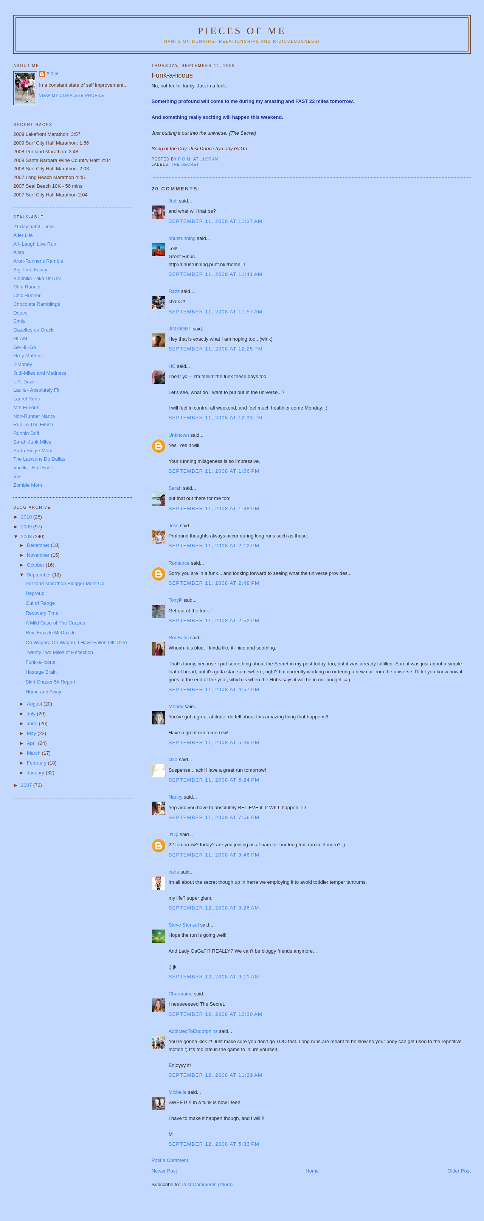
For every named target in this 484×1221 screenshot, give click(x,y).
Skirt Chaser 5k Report (51, 682)
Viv (16, 476)
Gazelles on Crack (33, 330)
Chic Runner (26, 295)
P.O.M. (53, 74)
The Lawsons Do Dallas (39, 459)
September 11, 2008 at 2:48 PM (214, 583)
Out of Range (40, 603)
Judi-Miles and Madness (39, 373)
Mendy (176, 706)
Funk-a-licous (40, 662)
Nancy (176, 797)
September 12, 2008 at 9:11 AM (214, 977)
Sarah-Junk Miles (32, 442)
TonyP (175, 600)
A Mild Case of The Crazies (55, 623)
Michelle (178, 1092)
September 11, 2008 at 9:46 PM (214, 855)
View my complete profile (71, 95)
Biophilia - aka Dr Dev (37, 278)
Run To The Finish (33, 424)
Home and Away (43, 692)
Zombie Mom (27, 485)
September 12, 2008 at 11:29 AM (215, 1075)
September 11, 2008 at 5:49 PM (214, 742)
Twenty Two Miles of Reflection (59, 652)
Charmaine (181, 994)
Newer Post (164, 1171)
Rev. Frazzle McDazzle (51, 632)
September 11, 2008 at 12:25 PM (216, 349)
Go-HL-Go (24, 347)
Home (312, 1171)
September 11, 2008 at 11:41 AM (215, 274)
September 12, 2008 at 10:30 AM (215, 1014)
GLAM (20, 338)
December (39, 545)
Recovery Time (42, 613)
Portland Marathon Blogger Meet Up (65, 583)
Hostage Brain (41, 672)
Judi (173, 201)
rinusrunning (182, 238)
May (32, 733)
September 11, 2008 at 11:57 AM (215, 312)
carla (174, 872)
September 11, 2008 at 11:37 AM (215, 221)
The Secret (185, 164)
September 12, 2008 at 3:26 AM (214, 908)
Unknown (179, 435)
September (39, 575)
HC (172, 366)
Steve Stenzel (184, 925)
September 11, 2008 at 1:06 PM (214, 471)
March (34, 753)
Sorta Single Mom (32, 450)
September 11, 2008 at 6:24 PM (214, 780)
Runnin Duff (26, 433)
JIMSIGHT (180, 329)
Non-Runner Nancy (34, 416)
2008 (27, 536)
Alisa (18, 252)
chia (173, 759)
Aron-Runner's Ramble (38, 261)
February (37, 763)
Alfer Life (23, 235)
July (32, 713)
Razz (174, 291)
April (32, 743)
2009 (27, 527)
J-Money (22, 364)
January (36, 773)
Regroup (35, 593)
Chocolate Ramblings (36, 304)
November (39, 555)
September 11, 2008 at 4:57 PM (214, 689)
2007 (27, 785)
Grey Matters (27, 355)
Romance (179, 563)
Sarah (175, 488)
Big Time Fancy (30, 270)
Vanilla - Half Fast (32, 467)
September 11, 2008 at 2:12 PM (214, 545)
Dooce (20, 313)
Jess (174, 525)
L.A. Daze (24, 382)
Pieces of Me (242, 30)
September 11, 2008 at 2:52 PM (214, 620)
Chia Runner (27, 287)
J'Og (173, 834)
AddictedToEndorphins (193, 1031)
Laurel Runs (26, 399)
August (35, 704)
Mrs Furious (26, 407)
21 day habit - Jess (33, 226)
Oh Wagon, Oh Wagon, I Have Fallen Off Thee (76, 642)
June (33, 723)
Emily (19, 321)
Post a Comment (170, 1160)
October (36, 565)
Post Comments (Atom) (207, 1184)
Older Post (458, 1171)
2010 (27, 517)
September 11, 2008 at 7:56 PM (214, 817)
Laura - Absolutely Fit (36, 390)
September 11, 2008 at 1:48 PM (214, 508)
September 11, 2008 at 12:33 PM (216, 417)
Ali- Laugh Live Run (34, 244)
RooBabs (179, 637)
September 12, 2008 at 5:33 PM (214, 1144)
